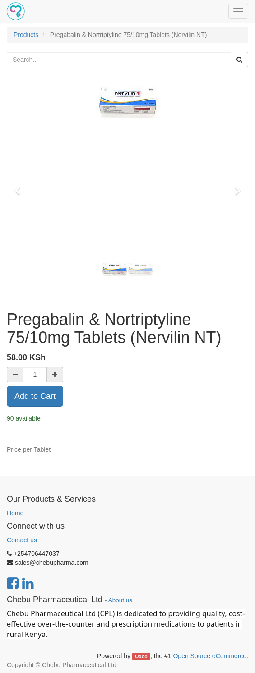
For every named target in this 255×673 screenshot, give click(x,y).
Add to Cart (35, 396)
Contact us (22, 540)
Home (15, 513)
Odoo (141, 656)
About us (120, 600)
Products (26, 34)
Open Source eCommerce (209, 655)
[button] (20, 187)
